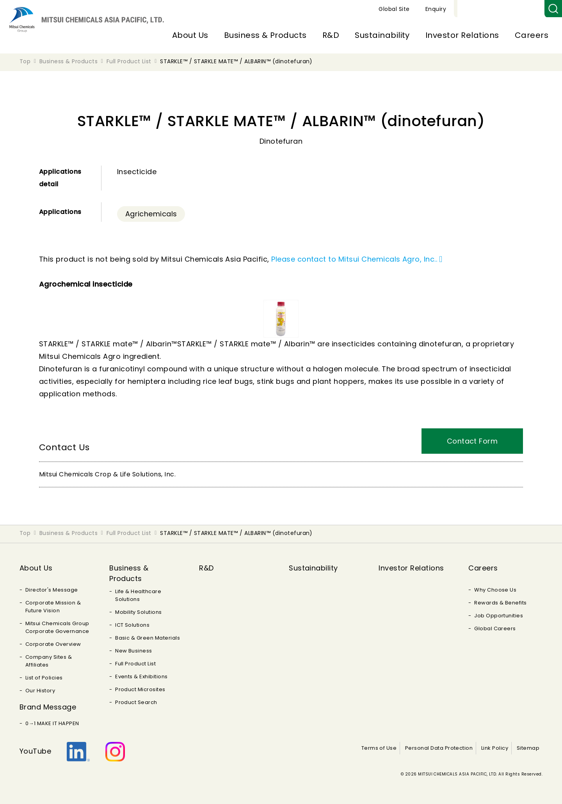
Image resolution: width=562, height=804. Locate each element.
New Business (133, 650)
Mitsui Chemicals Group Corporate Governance (57, 627)
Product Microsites (140, 689)
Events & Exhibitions (141, 676)
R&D (330, 35)
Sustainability (382, 35)
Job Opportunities (498, 615)
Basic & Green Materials (147, 638)
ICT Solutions (132, 625)
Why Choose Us (495, 590)
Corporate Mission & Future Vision (53, 606)
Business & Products (265, 35)
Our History (40, 690)
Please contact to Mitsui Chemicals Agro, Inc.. (354, 259)
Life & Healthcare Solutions (138, 595)
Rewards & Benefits (500, 602)
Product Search (136, 702)
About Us (190, 35)
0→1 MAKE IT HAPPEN (52, 723)
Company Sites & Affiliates (48, 661)
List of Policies (44, 677)
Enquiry (526, 9)
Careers (531, 35)
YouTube (35, 751)
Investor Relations (462, 35)
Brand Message (48, 707)
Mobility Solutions (138, 612)
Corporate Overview (53, 644)
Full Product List (135, 663)
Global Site (484, 9)
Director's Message (51, 590)
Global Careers (495, 628)
